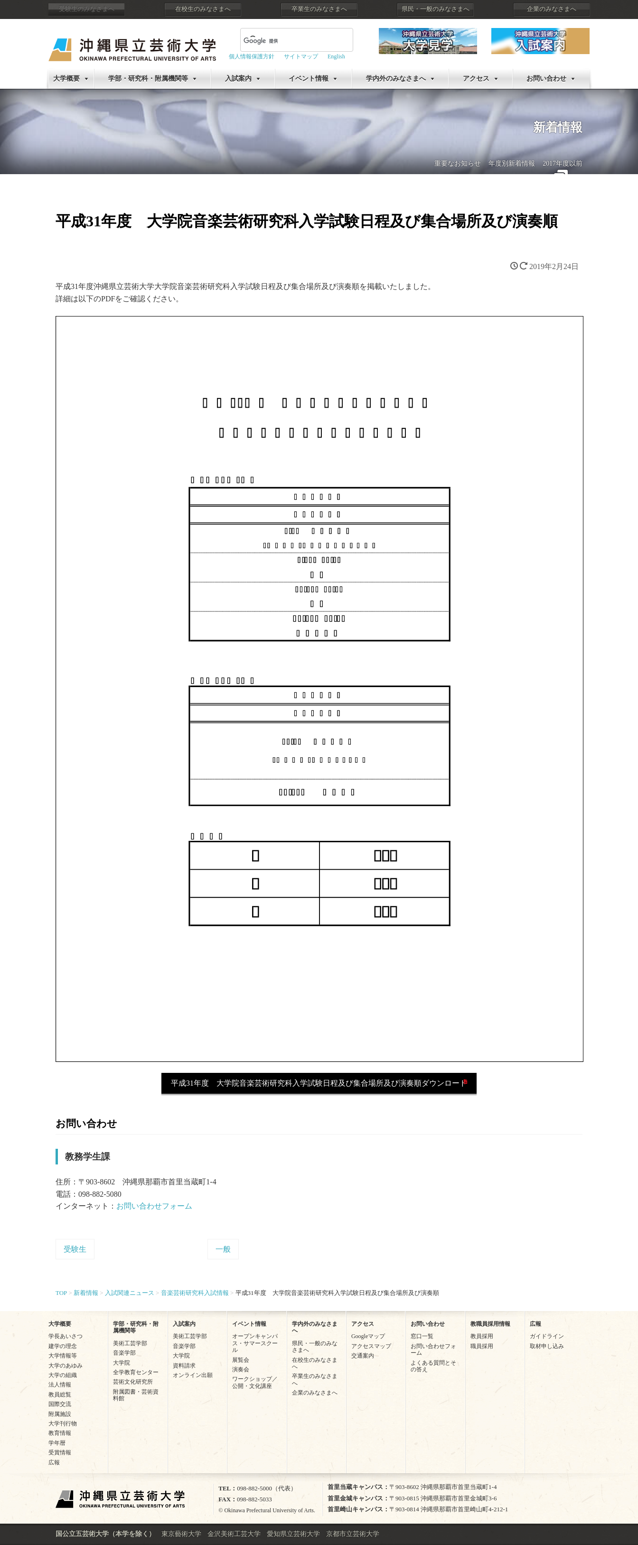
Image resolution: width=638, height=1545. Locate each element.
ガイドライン (547, 1336)
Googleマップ (368, 1336)
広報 (54, 1462)
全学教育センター (136, 1372)
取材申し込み (547, 1346)
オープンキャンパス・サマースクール (255, 1343)
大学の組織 (62, 1375)
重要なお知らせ (457, 163)
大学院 (121, 1362)
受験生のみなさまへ (86, 9)
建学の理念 (62, 1346)
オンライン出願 (193, 1375)
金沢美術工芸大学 (234, 1533)
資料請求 (184, 1365)
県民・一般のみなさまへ (435, 9)
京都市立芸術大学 (352, 1533)
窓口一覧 (422, 1336)
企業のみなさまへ (551, 9)
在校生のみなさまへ (203, 9)
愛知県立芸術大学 (293, 1533)
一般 (223, 1249)
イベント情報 (308, 78)
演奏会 (240, 1369)
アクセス (476, 78)
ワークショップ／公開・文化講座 (255, 1382)
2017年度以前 (562, 163)
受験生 (75, 1249)
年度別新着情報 (511, 163)
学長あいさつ (65, 1336)
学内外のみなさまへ (396, 78)
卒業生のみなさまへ (319, 9)
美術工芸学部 (130, 1343)
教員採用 (481, 1336)
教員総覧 (59, 1394)
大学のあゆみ (65, 1365)
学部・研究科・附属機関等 (148, 78)
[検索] (285, 41)
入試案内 (238, 78)
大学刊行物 (62, 1423)
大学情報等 (62, 1355)
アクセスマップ (371, 1346)
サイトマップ (301, 56)
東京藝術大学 (181, 1533)
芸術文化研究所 (133, 1381)
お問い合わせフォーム (154, 1206)
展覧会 (240, 1360)
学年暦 (57, 1443)
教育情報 (59, 1433)
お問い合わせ (546, 78)
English (336, 56)
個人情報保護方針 (251, 56)
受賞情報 (59, 1452)
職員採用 (481, 1346)
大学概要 (66, 78)
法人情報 (59, 1384)
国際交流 (59, 1404)
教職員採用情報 (490, 1324)
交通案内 (362, 1355)
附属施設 (59, 1414)
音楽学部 (124, 1353)
